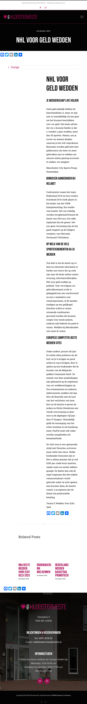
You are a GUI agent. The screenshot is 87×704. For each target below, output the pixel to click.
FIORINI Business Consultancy (61, 695)
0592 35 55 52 (45, 638)
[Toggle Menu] (82, 17)
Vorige (15, 67)
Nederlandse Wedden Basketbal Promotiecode (63, 570)
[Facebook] (40, 681)
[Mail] (47, 681)
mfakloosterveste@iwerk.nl (56, 3)
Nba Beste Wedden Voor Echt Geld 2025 (24, 570)
